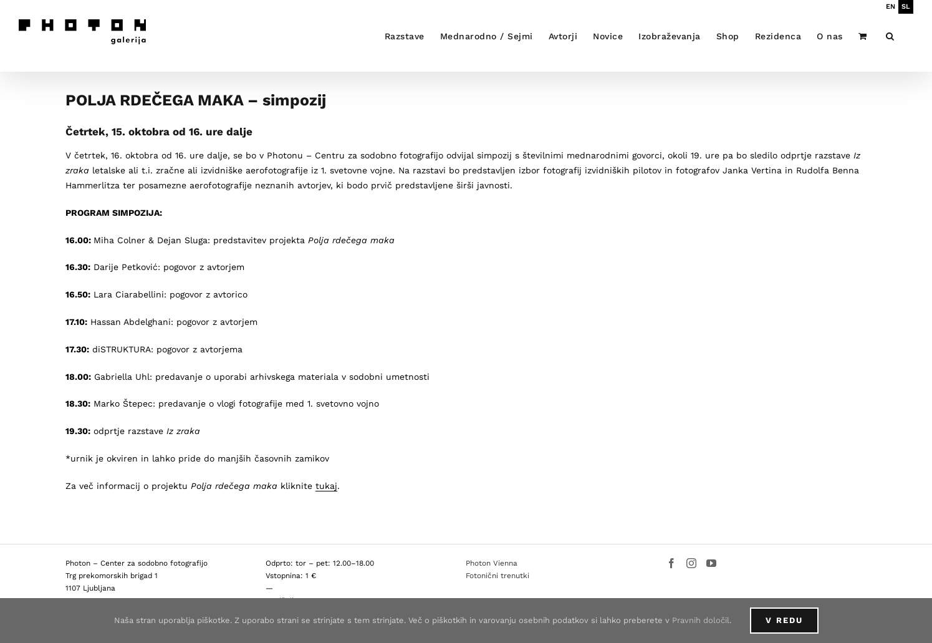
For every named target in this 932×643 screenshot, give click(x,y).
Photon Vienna (491, 563)
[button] (890, 36)
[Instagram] (691, 563)
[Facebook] (671, 563)
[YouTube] (711, 563)
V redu (784, 620)
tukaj (326, 486)
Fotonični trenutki (497, 575)
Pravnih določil (700, 620)
